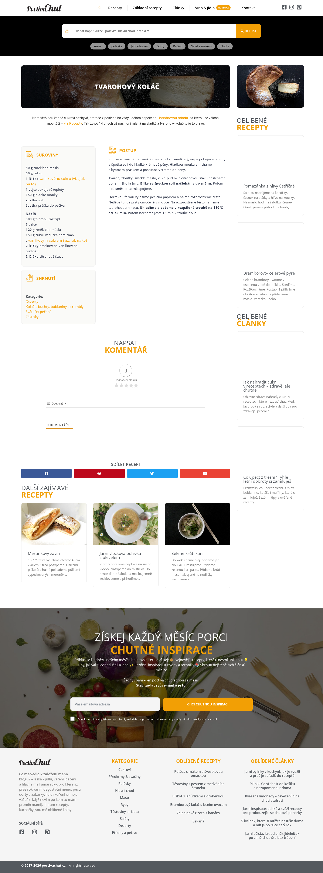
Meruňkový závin (44, 553)
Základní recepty (147, 7)
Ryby (124, 804)
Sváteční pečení (38, 311)
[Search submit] (248, 31)
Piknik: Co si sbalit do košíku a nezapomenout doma (272, 785)
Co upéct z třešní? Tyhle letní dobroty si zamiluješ (267, 479)
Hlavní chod (124, 790)
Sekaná (198, 821)
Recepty (115, 7)
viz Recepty (73, 123)
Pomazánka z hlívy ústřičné (269, 186)
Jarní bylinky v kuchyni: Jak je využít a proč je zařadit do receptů (272, 773)
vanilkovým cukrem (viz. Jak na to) (57, 240)
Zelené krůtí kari (187, 553)
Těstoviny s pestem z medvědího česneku (198, 785)
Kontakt (248, 7)
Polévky (124, 783)
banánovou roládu (173, 118)
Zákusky (32, 317)
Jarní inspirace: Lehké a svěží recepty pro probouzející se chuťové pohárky (272, 810)
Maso (124, 797)
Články (178, 7)
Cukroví (124, 769)
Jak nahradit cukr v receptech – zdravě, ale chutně (266, 386)
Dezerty (32, 301)
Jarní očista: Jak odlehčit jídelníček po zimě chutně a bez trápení (272, 835)
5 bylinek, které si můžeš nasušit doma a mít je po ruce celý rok (272, 823)
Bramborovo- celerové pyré (269, 273)
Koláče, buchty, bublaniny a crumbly (55, 306)
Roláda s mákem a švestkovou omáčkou (198, 773)
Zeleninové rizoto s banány (198, 813)
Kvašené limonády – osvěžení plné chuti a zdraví (272, 798)
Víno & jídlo (205, 7)
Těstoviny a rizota (124, 812)
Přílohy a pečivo (124, 833)
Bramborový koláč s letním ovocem (198, 804)
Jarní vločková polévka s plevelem (120, 555)
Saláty (124, 819)
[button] (46, 473)
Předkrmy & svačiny (124, 776)
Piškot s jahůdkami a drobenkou (198, 796)
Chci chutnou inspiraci (207, 704)
